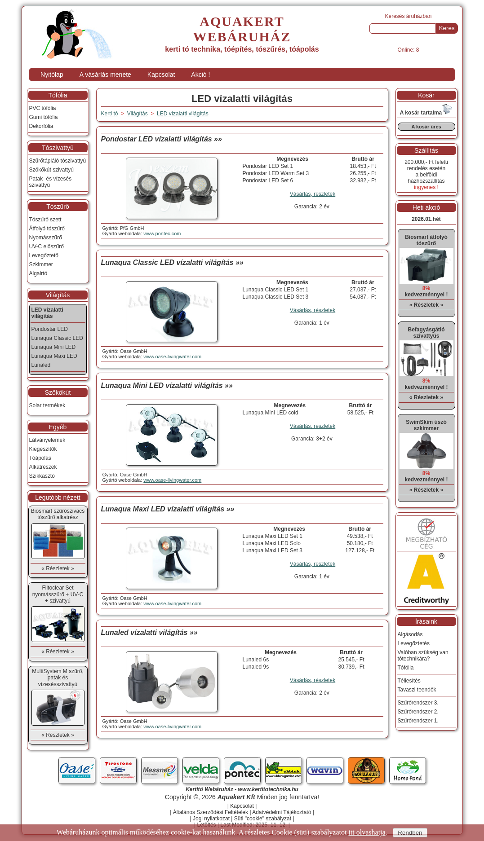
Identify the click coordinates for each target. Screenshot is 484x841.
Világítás (58, 295)
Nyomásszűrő (45, 237)
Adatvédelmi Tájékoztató (281, 812)
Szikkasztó (42, 476)
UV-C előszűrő (46, 246)
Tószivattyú (58, 147)
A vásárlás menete (105, 74)
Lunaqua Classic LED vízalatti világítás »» (172, 262)
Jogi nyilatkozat (211, 818)
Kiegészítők (43, 449)
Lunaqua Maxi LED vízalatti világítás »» (168, 509)
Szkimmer (41, 264)
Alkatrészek (43, 467)
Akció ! (200, 74)
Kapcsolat (161, 74)
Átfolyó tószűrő (47, 228)
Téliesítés (409, 681)
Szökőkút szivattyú (51, 170)
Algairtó (38, 273)
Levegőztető (43, 255)
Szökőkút (58, 392)
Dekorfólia (41, 126)
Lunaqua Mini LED (53, 347)
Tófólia (57, 95)
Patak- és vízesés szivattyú (50, 182)
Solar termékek (47, 405)
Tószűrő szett (45, 219)
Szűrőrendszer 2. (418, 712)
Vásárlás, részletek (312, 194)
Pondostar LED (49, 329)
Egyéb (58, 427)
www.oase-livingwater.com (172, 356)
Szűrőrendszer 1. (418, 721)
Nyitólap (51, 74)
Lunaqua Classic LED (57, 338)
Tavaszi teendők (417, 690)
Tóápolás (40, 458)
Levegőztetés (414, 643)
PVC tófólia (42, 108)
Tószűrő (57, 206)
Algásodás (410, 634)
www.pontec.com (162, 233)
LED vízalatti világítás (183, 113)
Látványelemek (47, 440)
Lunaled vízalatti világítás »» (149, 632)
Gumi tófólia (43, 117)
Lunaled (41, 365)
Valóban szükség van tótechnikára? (423, 655)
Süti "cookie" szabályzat (262, 818)
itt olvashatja (366, 832)
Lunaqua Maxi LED (54, 356)
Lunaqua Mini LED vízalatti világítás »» (167, 385)
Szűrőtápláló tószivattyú (57, 161)
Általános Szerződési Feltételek (210, 812)
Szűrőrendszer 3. (418, 703)
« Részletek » (57, 568)
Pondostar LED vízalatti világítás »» (161, 139)
